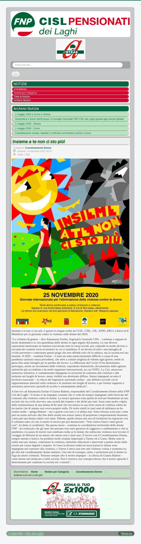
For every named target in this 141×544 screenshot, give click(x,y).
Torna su (126, 533)
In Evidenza (20, 89)
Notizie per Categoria (25, 92)
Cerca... (12, 62)
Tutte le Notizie (22, 96)
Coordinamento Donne (38, 147)
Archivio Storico (22, 100)
